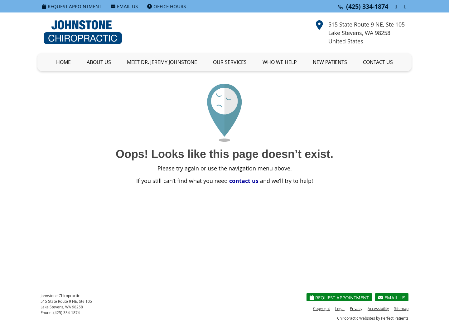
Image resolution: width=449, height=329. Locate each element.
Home (63, 62)
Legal (340, 308)
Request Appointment (71, 6)
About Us (99, 62)
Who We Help (280, 62)
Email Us (124, 6)
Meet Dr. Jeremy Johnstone (162, 62)
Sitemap (401, 308)
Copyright (321, 308)
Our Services (230, 62)
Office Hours (166, 6)
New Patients (330, 62)
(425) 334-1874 (367, 6)
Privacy (356, 308)
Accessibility (378, 308)
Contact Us (378, 62)
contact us (243, 181)
